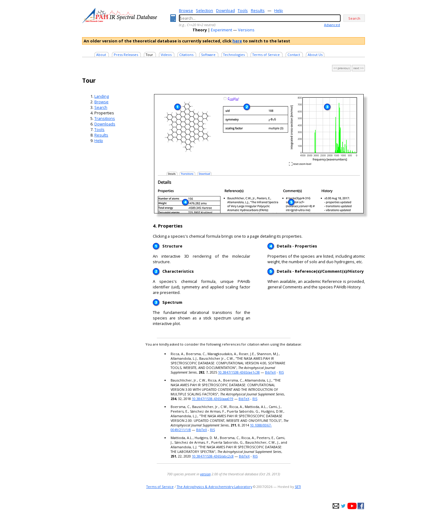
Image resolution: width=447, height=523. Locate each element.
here (237, 41)
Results (258, 10)
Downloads (104, 124)
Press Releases (126, 54)
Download (225, 10)
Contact (293, 54)
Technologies (234, 54)
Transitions (104, 118)
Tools (243, 10)
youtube (352, 506)
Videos (166, 54)
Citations (186, 54)
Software (208, 54)
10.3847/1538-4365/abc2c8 (213, 456)
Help (278, 10)
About (101, 54)
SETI (298, 486)
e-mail (336, 506)
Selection (204, 10)
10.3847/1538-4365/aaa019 (212, 398)
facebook (361, 506)
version (205, 474)
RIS (281, 372)
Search (100, 107)
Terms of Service (266, 54)
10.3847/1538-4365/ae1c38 (239, 372)
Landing (101, 96)
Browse (186, 10)
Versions (246, 30)
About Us (315, 54)
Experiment (221, 30)
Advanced (332, 24)
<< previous (341, 68)
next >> (358, 68)
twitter (343, 506)
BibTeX (270, 372)
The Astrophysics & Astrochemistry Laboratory (214, 486)
